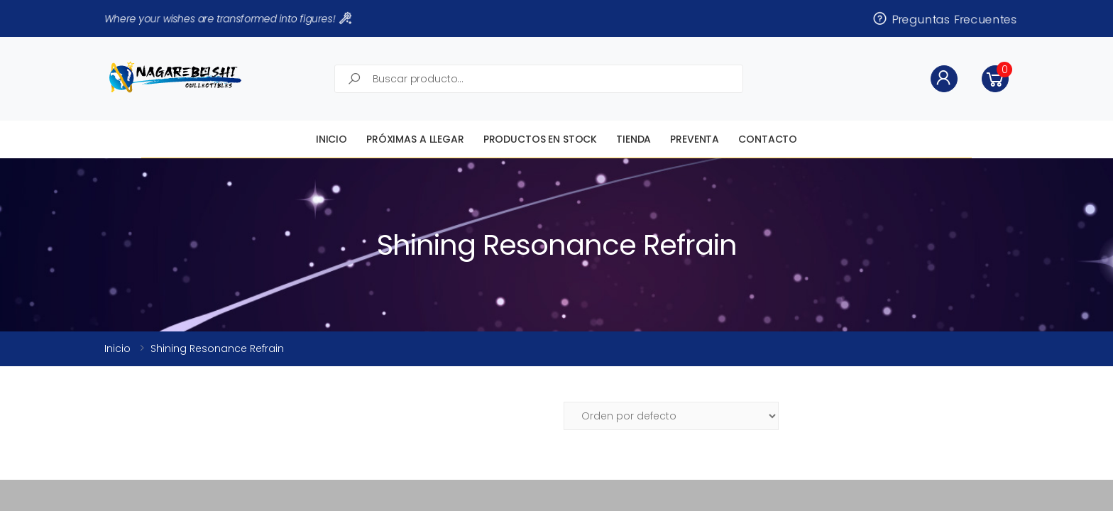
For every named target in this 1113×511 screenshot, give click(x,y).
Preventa (694, 139)
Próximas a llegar (415, 139)
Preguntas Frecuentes (944, 18)
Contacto (767, 139)
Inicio (331, 139)
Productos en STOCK (540, 139)
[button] (995, 78)
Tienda (633, 139)
